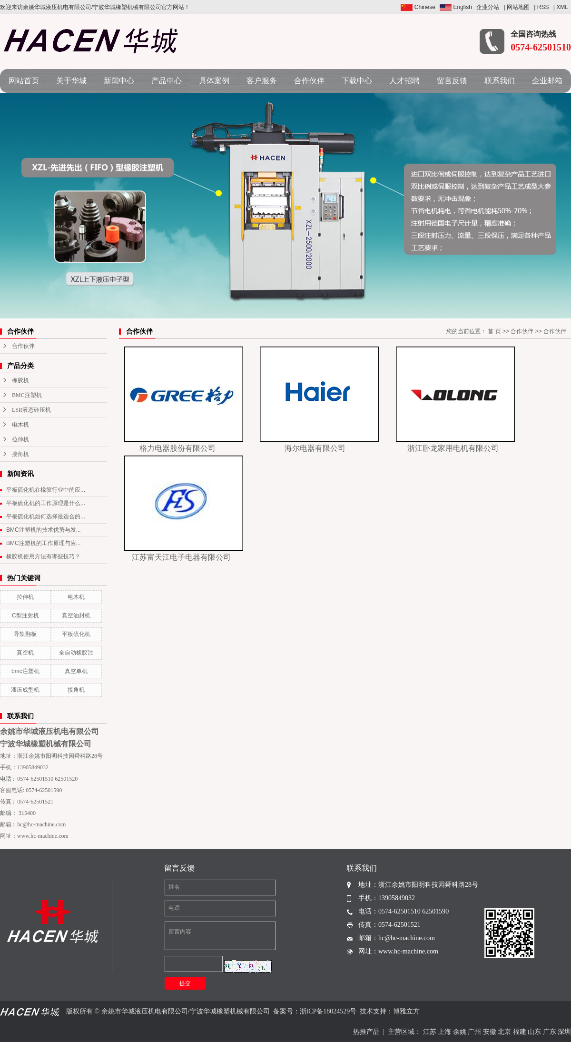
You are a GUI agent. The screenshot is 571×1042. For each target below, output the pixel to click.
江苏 (429, 1031)
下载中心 (357, 81)
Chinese (418, 7)
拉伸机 (20, 439)
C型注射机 (25, 615)
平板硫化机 (76, 634)
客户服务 (261, 81)
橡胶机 (20, 380)
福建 (519, 1031)
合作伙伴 (309, 81)
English (456, 7)
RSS (543, 7)
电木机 (20, 424)
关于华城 (71, 81)
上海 (444, 1031)
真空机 (25, 652)
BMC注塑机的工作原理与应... (43, 543)
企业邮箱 (547, 81)
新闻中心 (119, 81)
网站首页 (24, 81)
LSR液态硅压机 (31, 410)
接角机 (20, 454)
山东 (534, 1031)
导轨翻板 (25, 634)
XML (562, 7)
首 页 (494, 331)
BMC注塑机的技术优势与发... (43, 529)
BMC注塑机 (27, 395)
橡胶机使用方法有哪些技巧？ (43, 556)
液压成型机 (25, 689)
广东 (549, 1031)
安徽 (489, 1031)
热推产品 (366, 1031)
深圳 (564, 1031)
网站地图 (518, 7)
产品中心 (166, 81)
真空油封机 (76, 615)
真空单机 (76, 671)
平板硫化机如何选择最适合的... (45, 516)
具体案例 (214, 81)
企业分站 (487, 7)
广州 (474, 1031)
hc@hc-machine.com (41, 824)
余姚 (459, 1031)
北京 (504, 1031)
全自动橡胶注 (76, 652)
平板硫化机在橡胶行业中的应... (45, 489)
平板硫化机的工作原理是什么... (45, 503)
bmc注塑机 (25, 671)
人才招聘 (404, 81)
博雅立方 (406, 1011)
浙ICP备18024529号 (328, 1011)
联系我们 (499, 81)
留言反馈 (452, 81)
